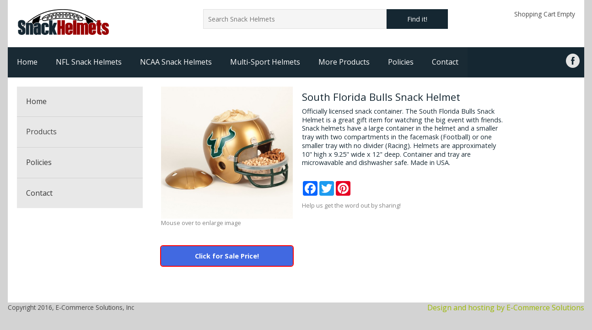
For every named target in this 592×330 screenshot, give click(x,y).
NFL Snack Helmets (89, 62)
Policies (401, 62)
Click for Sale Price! (227, 256)
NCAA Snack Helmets (176, 62)
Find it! (417, 19)
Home (27, 62)
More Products (344, 62)
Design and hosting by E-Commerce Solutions (505, 307)
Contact (445, 62)
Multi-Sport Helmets (265, 62)
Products (41, 131)
